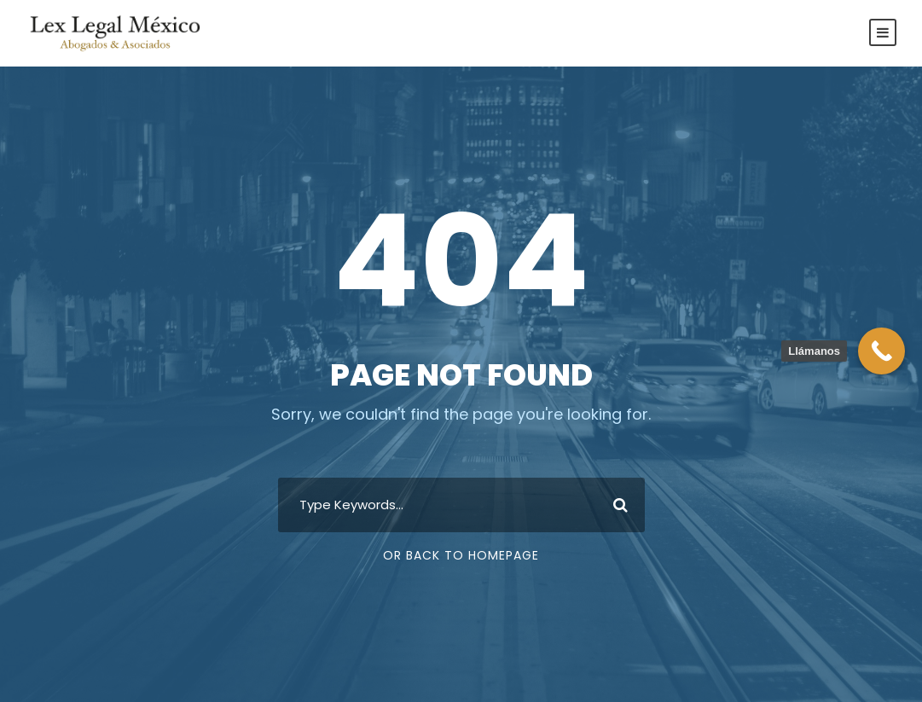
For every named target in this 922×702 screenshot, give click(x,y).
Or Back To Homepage (461, 555)
